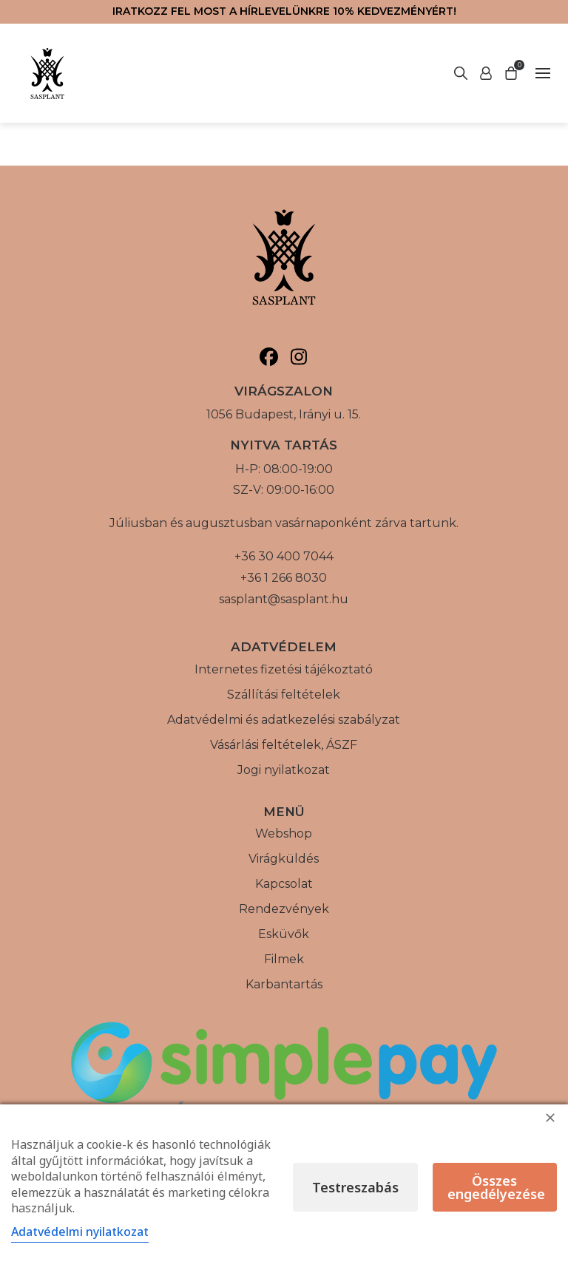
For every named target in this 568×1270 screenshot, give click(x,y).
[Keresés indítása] (486, 73)
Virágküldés (283, 859)
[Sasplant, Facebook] (269, 356)
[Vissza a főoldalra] (47, 73)
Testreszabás (355, 1187)
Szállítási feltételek (283, 694)
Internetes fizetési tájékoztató (284, 669)
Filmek (284, 959)
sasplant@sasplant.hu (283, 599)
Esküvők (283, 934)
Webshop (283, 833)
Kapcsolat (284, 884)
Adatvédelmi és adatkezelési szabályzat (283, 720)
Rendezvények (284, 909)
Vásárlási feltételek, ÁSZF (283, 745)
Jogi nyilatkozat (283, 770)
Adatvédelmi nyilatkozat (80, 1231)
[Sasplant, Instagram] (299, 356)
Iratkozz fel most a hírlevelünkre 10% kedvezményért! (284, 11)
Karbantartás (284, 984)
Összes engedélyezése (496, 1187)
